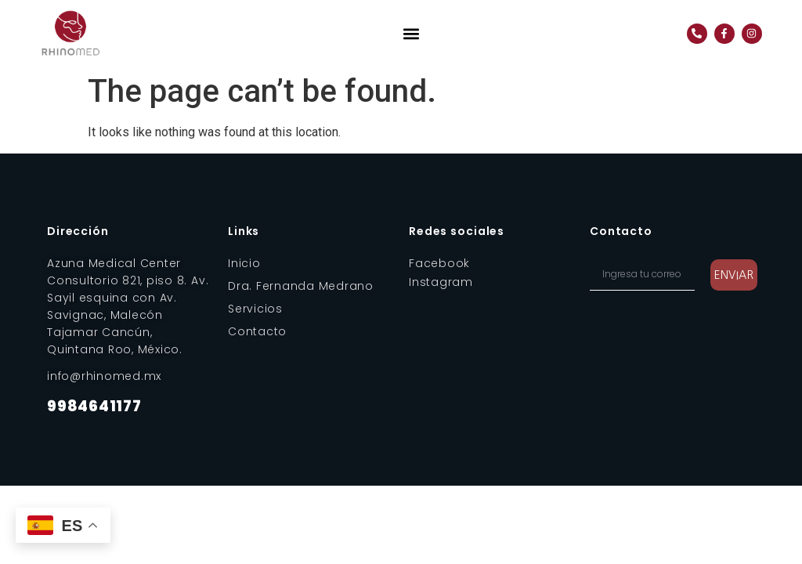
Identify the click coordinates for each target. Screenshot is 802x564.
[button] (411, 33)
